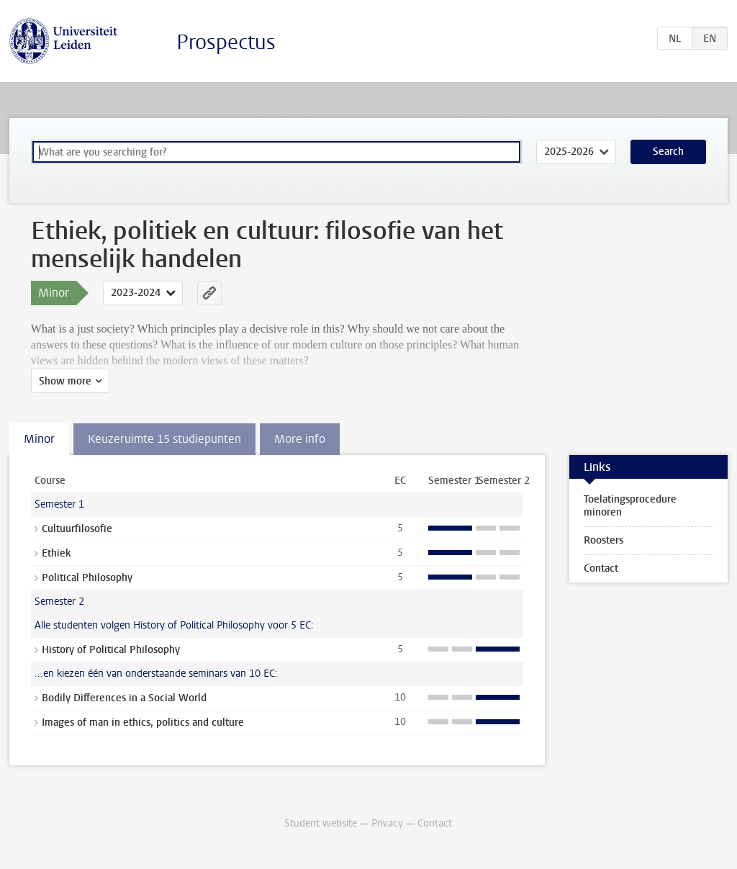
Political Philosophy (87, 578)
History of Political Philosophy (111, 650)
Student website (320, 823)
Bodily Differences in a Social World (124, 698)
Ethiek (56, 553)
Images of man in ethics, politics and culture (143, 722)
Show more (65, 381)
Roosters (603, 540)
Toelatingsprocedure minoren (630, 505)
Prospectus (226, 42)
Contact (601, 568)
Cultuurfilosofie (77, 529)
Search (668, 151)
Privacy (387, 823)
